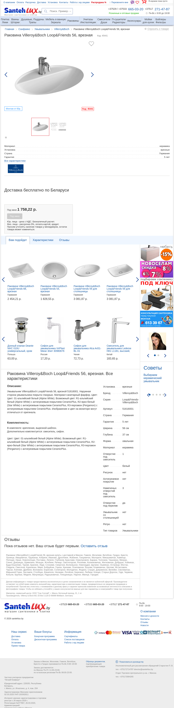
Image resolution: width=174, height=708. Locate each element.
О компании (9, 2)
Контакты (63, 2)
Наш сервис (19, 631)
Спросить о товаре (158, 29)
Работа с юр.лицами (79, 2)
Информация (72, 631)
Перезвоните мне (119, 2)
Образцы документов (95, 661)
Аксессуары (134, 20)
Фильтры (161, 19)
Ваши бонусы (43, 631)
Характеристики (43, 240)
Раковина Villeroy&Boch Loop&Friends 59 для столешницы (87, 289)
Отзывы (64, 240)
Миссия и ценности (149, 616)
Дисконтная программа (45, 639)
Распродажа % (98, 2)
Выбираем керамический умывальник (153, 378)
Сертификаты (71, 636)
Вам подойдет (18, 240)
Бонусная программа (44, 636)
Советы (153, 368)
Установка (53, 2)
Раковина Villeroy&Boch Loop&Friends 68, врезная (20, 289)
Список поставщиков (74, 639)
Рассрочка (30, 2)
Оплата (20, 2)
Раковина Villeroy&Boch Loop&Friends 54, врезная (54, 289)
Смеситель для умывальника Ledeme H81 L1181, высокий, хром (119, 349)
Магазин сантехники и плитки (20, 15)
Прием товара (18, 646)
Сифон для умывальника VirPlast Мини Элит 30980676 (53, 348)
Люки (5, 19)
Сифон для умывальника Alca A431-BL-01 (87, 348)
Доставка (41, 2)
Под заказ (14, 216)
